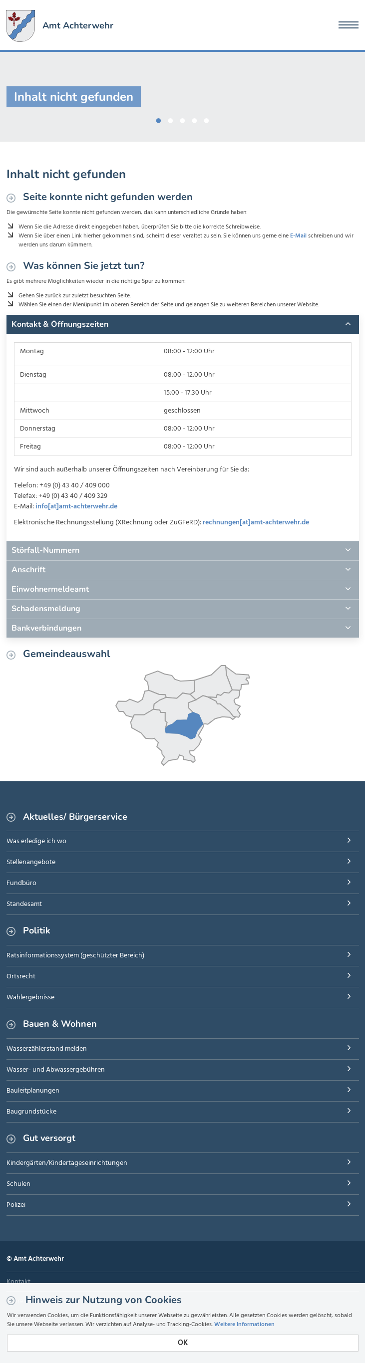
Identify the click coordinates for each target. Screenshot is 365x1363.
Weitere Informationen (244, 1325)
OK (183, 1343)
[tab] (182, 324)
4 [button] (194, 118)
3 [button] (182, 118)
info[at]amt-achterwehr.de (76, 506)
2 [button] (170, 118)
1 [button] (158, 118)
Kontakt (18, 1282)
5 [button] (206, 118)
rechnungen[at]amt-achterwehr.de (256, 522)
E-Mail (298, 236)
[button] (182, 324)
